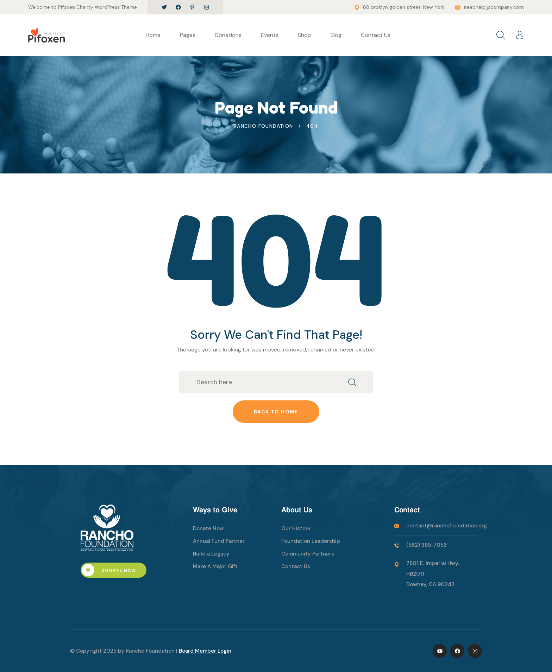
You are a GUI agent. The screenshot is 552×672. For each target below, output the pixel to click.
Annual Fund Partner (219, 541)
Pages (187, 35)
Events (269, 35)
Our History (296, 528)
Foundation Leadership (310, 541)
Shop (304, 35)
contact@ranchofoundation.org (446, 525)
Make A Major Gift (215, 566)
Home (153, 35)
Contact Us (375, 35)
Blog (336, 35)
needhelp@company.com (494, 7)
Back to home (276, 411)
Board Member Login (205, 650)
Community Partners (307, 553)
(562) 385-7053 (426, 545)
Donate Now (109, 570)
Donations (228, 35)
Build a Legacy (211, 553)
